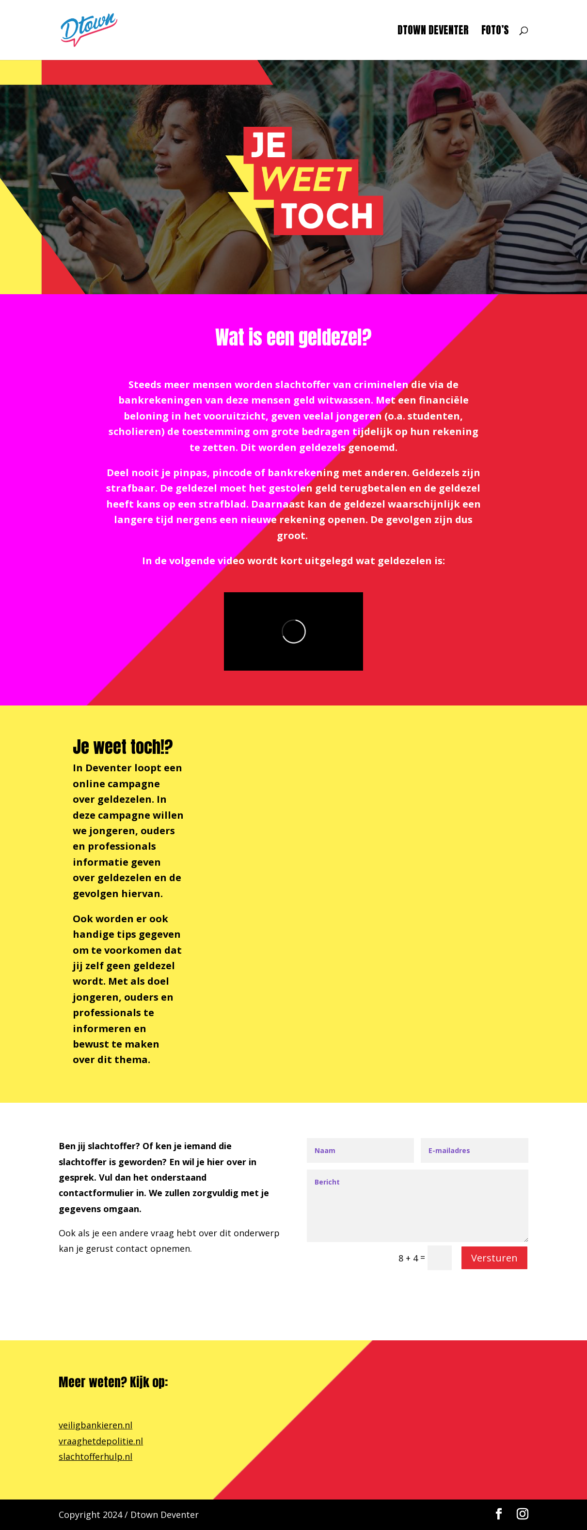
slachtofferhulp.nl (95, 1456)
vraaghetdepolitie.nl (101, 1441)
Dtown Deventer (433, 32)
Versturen (494, 1257)
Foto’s (495, 32)
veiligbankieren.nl (95, 1425)
